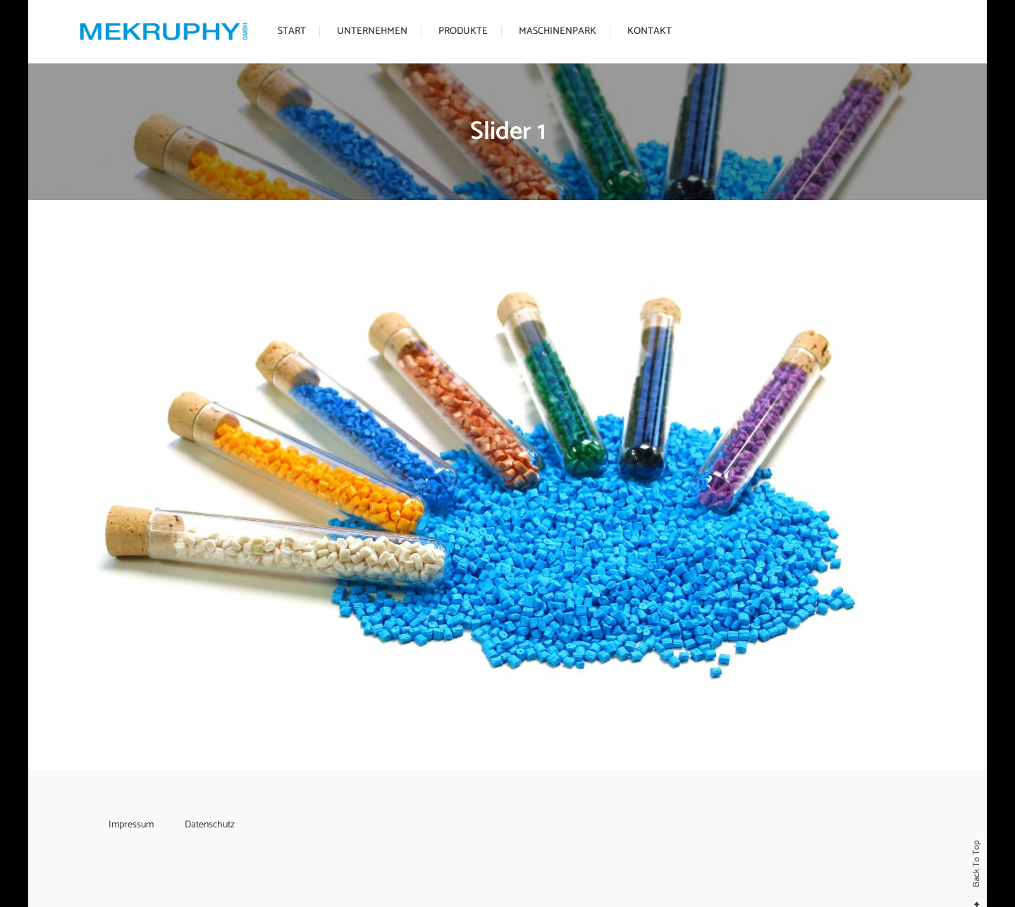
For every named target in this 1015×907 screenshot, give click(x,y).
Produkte (463, 31)
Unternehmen (372, 31)
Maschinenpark (557, 31)
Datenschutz (210, 825)
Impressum (131, 825)
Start (292, 31)
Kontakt (649, 31)
